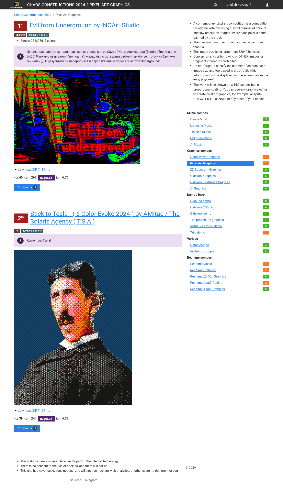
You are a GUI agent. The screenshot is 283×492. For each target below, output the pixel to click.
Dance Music (199, 119)
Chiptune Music (201, 138)
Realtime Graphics (203, 270)
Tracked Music (200, 132)
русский (245, 4)
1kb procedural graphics (207, 220)
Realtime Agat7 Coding (206, 283)
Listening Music (201, 125)
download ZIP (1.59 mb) (32, 410)
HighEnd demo (200, 201)
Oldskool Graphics (203, 176)
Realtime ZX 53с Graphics (208, 276)
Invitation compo (202, 251)
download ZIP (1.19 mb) (32, 169)
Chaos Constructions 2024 (32, 15)
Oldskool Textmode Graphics (210, 182)
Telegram (91, 480)
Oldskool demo (200, 213)
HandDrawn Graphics (205, 157)
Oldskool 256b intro (204, 207)
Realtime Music (201, 264)
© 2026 (191, 467)
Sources (75, 480)
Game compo (199, 245)
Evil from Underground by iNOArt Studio (84, 25)
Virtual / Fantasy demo (206, 226)
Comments (27, 187)
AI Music (196, 144)
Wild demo (197, 232)
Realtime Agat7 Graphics (207, 289)
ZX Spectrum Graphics (205, 169)
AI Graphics (198, 188)
